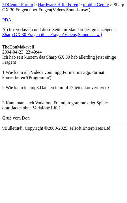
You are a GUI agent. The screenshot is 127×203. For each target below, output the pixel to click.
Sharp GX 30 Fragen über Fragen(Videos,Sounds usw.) (52, 34)
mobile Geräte (96, 4)
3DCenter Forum (17, 4)
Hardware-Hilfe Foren (58, 4)
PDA (6, 19)
